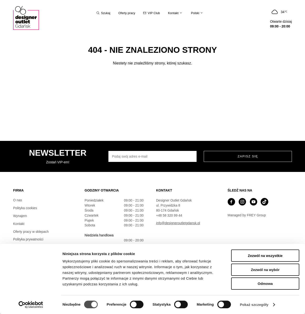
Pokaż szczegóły (254, 305)
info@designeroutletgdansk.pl (178, 223)
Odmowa (265, 284)
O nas (17, 200)
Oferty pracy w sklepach (31, 232)
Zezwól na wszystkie (265, 256)
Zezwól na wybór (265, 270)
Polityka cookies (25, 208)
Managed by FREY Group (247, 215)
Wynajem (20, 216)
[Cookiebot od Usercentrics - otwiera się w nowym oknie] (31, 304)
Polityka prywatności (28, 239)
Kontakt (18, 224)
